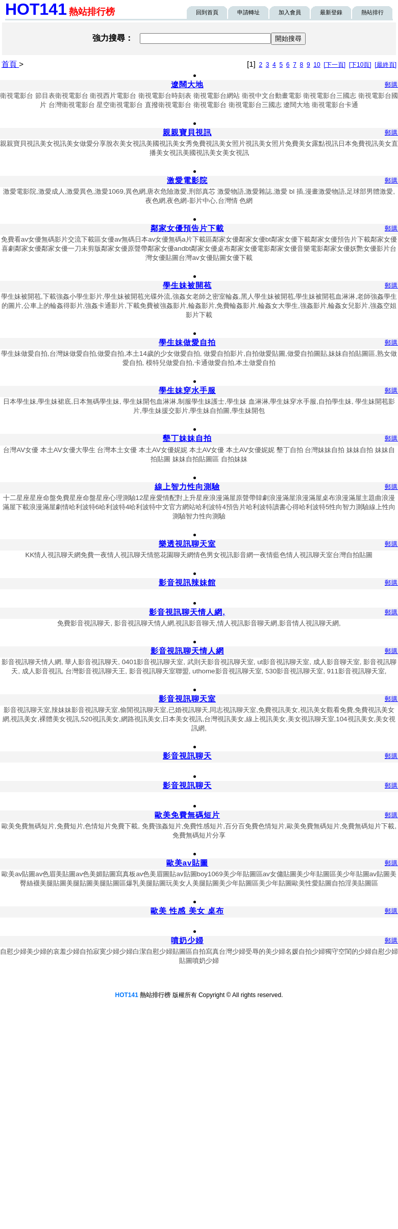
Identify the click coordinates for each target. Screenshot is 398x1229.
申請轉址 (248, 12)
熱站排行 (372, 12)
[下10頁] (360, 64)
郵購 (391, 84)
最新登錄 (331, 12)
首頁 (10, 64)
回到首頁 (207, 12)
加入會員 (290, 12)
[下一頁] (334, 64)
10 (316, 64)
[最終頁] (385, 64)
